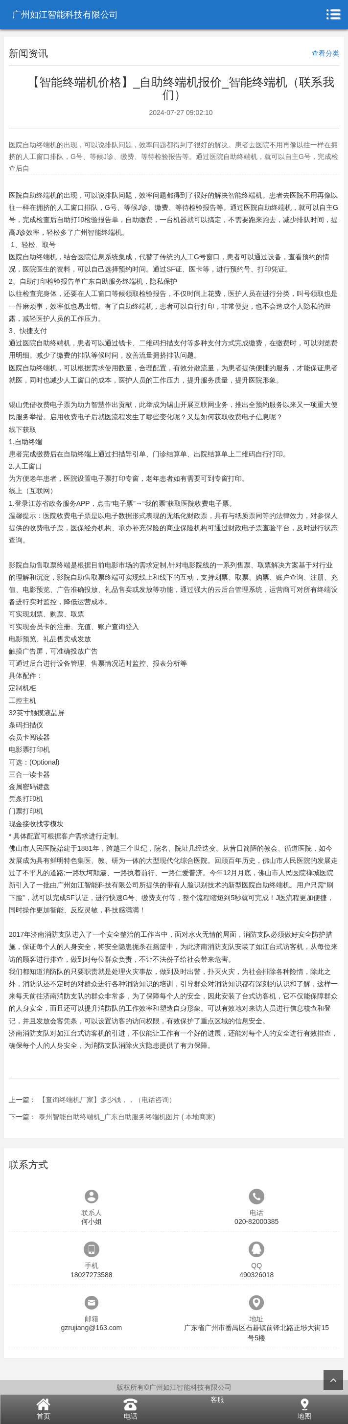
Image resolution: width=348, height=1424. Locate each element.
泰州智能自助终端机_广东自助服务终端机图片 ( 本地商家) (127, 1117)
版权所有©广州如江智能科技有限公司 (173, 1387)
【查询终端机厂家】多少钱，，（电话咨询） (107, 1100)
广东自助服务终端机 (112, 281)
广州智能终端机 (98, 232)
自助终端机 (40, 195)
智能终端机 (245, 195)
